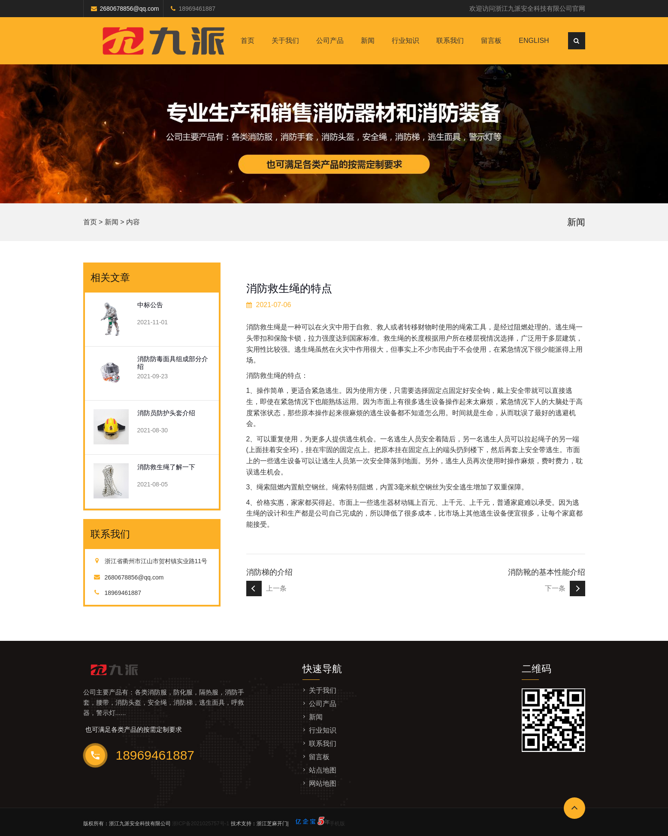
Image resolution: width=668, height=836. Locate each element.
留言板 (491, 40)
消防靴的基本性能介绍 (546, 572)
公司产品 (330, 40)
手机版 (337, 824)
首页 (247, 40)
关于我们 (285, 40)
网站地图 (322, 783)
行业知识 (405, 40)
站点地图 (322, 770)
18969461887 (196, 8)
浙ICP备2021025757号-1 (200, 824)
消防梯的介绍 (269, 572)
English (534, 40)
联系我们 (450, 40)
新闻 (368, 40)
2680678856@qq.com (134, 577)
